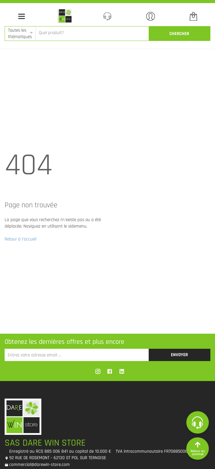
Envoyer (179, 355)
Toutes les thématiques (20, 33)
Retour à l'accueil (20, 239)
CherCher (179, 34)
